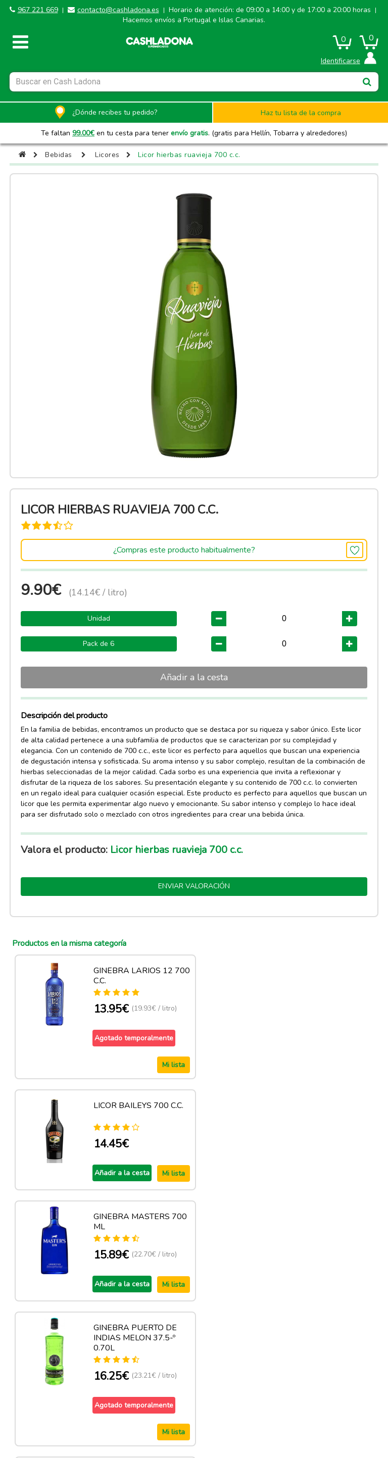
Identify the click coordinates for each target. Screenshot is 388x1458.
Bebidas (59, 155)
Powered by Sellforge (198, 1423)
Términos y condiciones (238, 1396)
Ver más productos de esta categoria (194, 1337)
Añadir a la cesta (194, 677)
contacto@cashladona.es (118, 10)
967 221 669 (38, 10)
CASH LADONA (115, 1423)
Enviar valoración (194, 886)
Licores (107, 155)
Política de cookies (150, 1396)
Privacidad (325, 1396)
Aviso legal (62, 1396)
